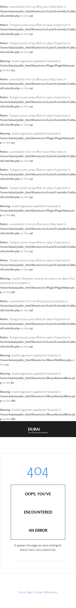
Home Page (25, 592)
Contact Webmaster (45, 592)
